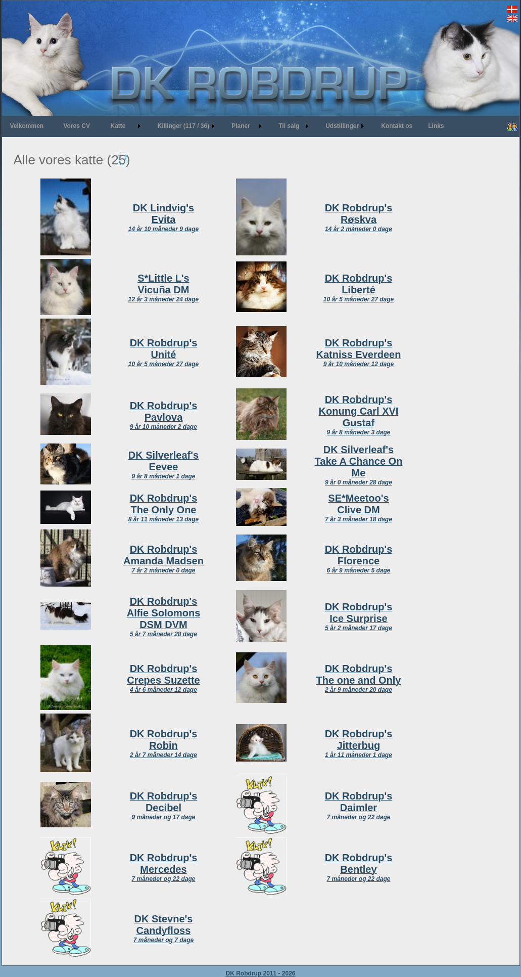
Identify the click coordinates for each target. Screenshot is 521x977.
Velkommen (27, 125)
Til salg (288, 125)
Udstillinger (342, 125)
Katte (118, 125)
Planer (240, 125)
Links (436, 125)
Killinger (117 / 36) (184, 125)
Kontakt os (396, 125)
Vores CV (77, 125)
